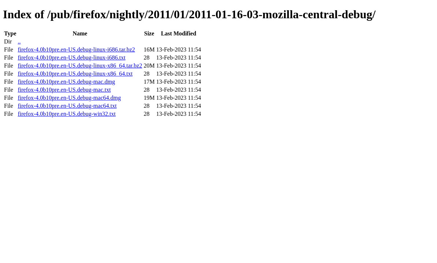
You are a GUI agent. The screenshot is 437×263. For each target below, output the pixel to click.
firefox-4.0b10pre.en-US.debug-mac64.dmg (69, 98)
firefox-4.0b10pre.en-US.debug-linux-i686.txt (71, 57)
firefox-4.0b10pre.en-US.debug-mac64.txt (67, 106)
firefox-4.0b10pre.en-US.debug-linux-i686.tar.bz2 (76, 49)
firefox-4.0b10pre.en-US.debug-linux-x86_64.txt (75, 73)
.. (19, 41)
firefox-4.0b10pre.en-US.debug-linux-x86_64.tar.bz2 (80, 65)
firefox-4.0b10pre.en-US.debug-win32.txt (67, 114)
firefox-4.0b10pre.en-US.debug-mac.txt (64, 90)
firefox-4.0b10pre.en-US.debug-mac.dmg (66, 82)
